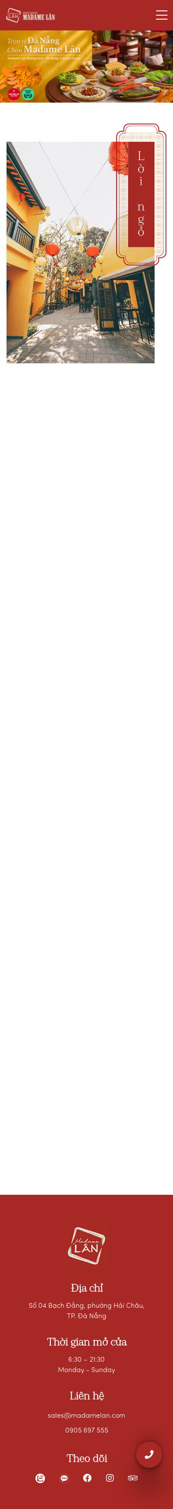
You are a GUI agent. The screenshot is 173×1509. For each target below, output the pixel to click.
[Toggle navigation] (161, 15)
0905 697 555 (86, 1430)
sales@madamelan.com (86, 1416)
